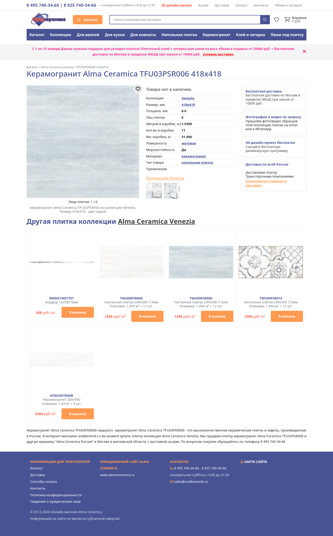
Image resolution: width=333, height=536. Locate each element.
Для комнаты (143, 34)
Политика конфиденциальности (56, 495)
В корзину (77, 312)
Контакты (261, 5)
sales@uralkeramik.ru (191, 481)
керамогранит (194, 156)
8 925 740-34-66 (80, 5)
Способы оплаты (43, 481)
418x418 (188, 104)
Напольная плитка (179, 34)
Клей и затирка (250, 34)
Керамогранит (216, 34)
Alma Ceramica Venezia (156, 221)
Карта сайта (253, 461)
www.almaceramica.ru (117, 475)
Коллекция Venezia (165, 178)
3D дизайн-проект (176, 5)
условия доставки (218, 54)
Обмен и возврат (288, 5)
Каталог (87, 19)
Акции (203, 5)
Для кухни (115, 34)
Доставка (221, 5)
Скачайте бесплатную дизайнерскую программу (270, 146)
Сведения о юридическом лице (55, 501)
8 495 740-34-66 (43, 5)
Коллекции (60, 34)
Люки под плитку (287, 34)
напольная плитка (197, 162)
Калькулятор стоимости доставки (266, 183)
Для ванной (88, 34)
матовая (189, 143)
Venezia (188, 98)
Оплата (241, 5)
